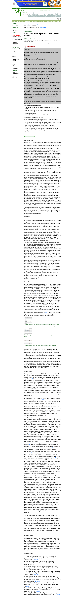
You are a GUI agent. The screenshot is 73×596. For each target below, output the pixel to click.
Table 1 (36, 292)
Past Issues (27, 21)
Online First (34, 21)
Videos (40, 21)
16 (43, 382)
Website (14, 58)
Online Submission (16, 53)
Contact (14, 61)
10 (42, 183)
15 (42, 380)
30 (55, 458)
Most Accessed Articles (17, 39)
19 (52, 390)
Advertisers (14, 66)
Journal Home (15, 25)
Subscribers (14, 67)
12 (49, 198)
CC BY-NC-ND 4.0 (43, 28)
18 (48, 387)
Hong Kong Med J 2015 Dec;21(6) (31, 24)
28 (29, 444)
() (44, 43)
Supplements (15, 44)
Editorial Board (15, 59)
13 (36, 204)
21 (43, 400)
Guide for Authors (16, 49)
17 (35, 385)
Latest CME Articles (16, 38)
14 (32, 378)
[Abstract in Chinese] (29, 136)
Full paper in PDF (31, 47)
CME (44, 21)
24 (58, 408)
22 (49, 406)
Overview (14, 56)
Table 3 (44, 314)
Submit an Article (57, 21)
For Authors (49, 21)
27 (39, 441)
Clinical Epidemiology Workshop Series (16, 41)
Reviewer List (15, 50)
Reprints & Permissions (17, 74)
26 (46, 411)
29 (31, 453)
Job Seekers (15, 68)
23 (57, 408)
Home (13, 21)
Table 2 (46, 313)
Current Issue (20, 21)
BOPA (13, 51)
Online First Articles (16, 37)
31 (58, 492)
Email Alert (14, 72)
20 (42, 400)
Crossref (35, 560)
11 (36, 189)
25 (59, 408)
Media (13, 64)
